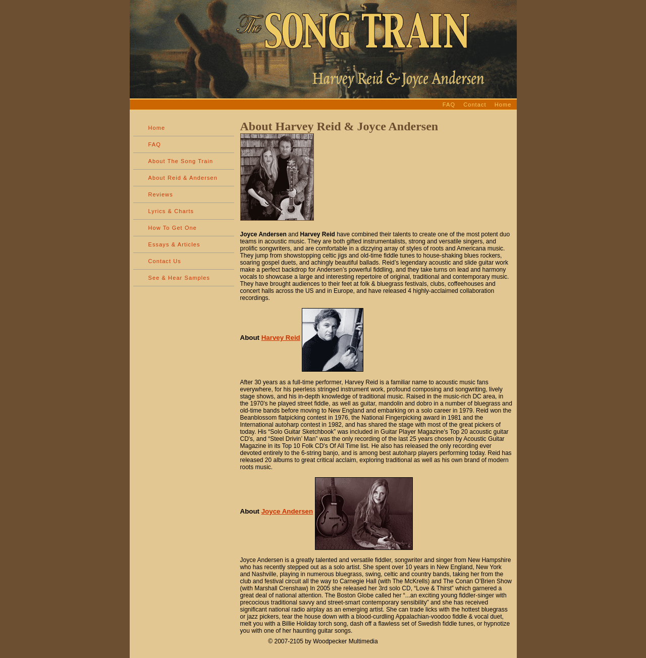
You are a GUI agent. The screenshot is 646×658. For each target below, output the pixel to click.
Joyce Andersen (287, 511)
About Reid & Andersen (183, 178)
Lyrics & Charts (171, 211)
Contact (475, 105)
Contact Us (164, 261)
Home (503, 105)
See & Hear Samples (179, 278)
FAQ (449, 105)
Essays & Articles (174, 244)
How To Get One (172, 228)
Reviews (160, 194)
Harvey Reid (280, 337)
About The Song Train (180, 161)
